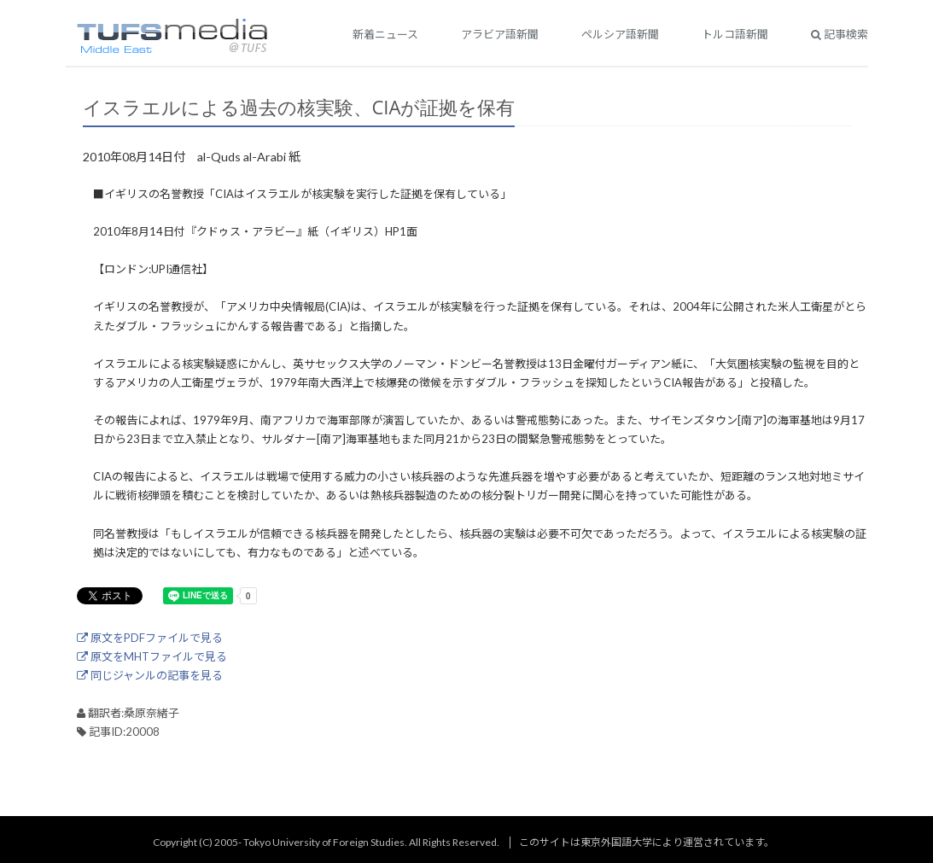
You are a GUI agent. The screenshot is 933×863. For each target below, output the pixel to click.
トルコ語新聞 (735, 34)
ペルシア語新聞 (620, 34)
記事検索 (839, 34)
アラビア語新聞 (500, 34)
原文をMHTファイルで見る (152, 656)
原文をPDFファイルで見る (150, 637)
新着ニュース (385, 34)
